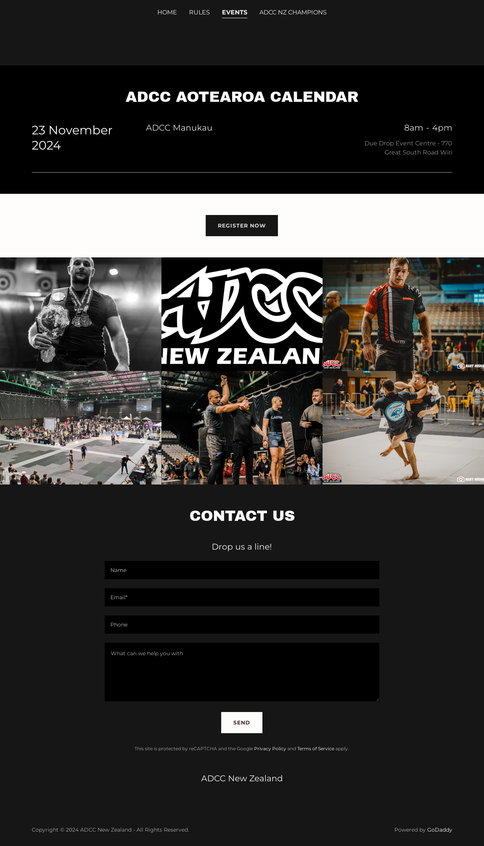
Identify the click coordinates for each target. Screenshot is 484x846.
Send (241, 722)
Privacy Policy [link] (270, 748)
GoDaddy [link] (439, 829)
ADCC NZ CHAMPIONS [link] (293, 12)
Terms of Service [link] (315, 748)
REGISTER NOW (242, 225)
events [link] (234, 12)
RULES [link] (199, 12)
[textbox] (242, 570)
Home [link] (167, 12)
